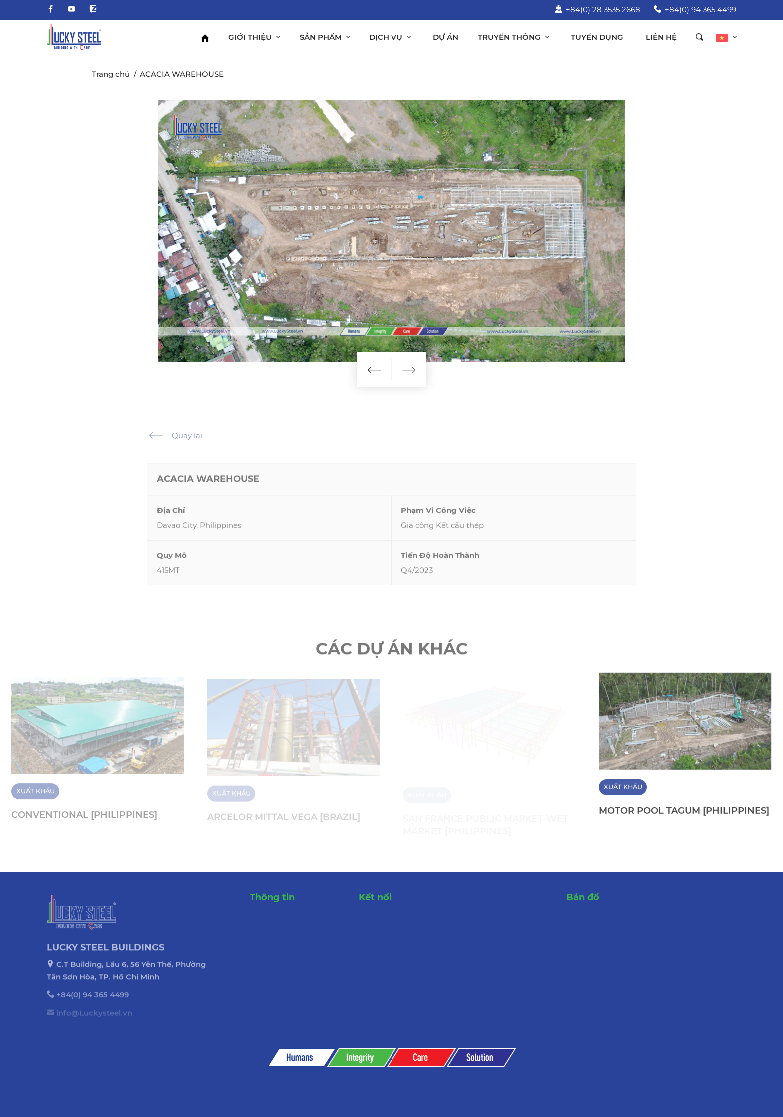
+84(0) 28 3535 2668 (597, 9)
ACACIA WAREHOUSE (182, 74)
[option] (391, 231)
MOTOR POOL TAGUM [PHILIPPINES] (684, 816)
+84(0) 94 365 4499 (695, 9)
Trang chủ (111, 74)
